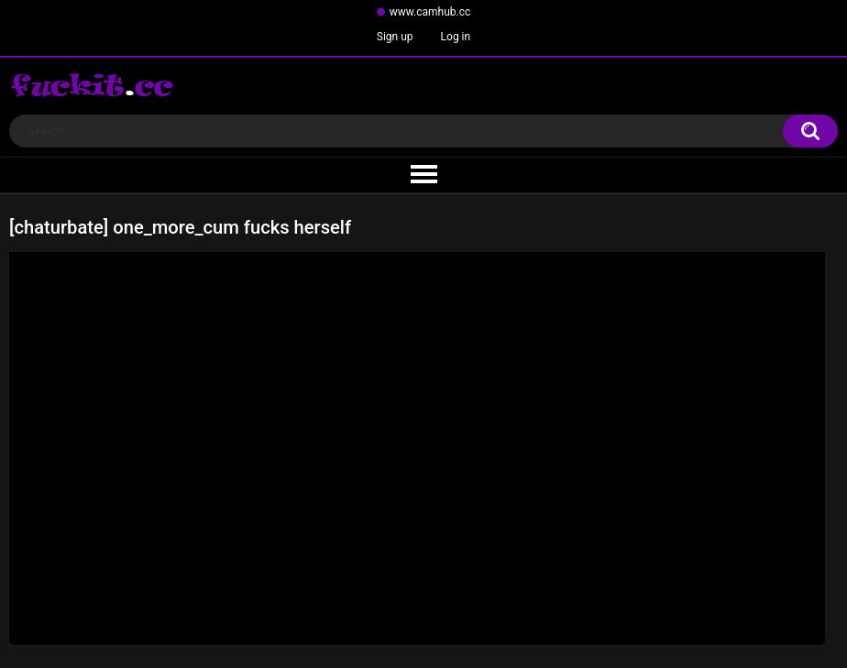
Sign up (395, 36)
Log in (456, 36)
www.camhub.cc (430, 11)
